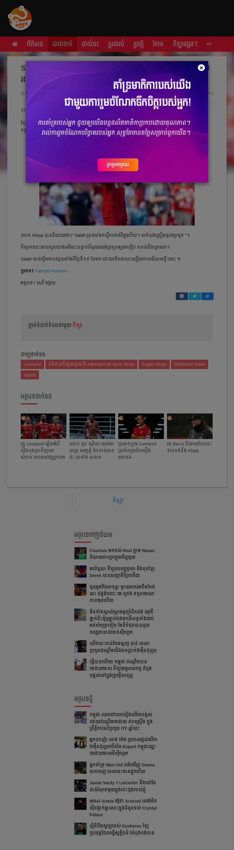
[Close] (201, 67)
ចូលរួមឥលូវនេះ (118, 164)
